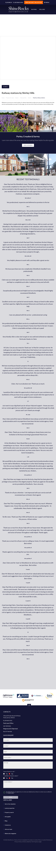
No (11, 773)
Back (5, 86)
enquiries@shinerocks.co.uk (18, 11)
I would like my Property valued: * (10, 775)
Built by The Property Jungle (34, 841)
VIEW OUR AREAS (28, 145)
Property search (9, 812)
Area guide (8, 816)
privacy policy (11, 792)
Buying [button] (34, 9)
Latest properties (9, 808)
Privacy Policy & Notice (20, 841)
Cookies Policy (37, 840)
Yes (5, 773)
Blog (6, 820)
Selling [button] (42, 9)
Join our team (8, 829)
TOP (29, 705)
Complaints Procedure (27, 840)
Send (10, 797)
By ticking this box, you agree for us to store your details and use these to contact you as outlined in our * (29, 792)
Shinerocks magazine (10, 833)
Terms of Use (17, 840)
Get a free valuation (10, 804)
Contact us (8, 825)
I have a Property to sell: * (9, 771)
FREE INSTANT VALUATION (33, 2)
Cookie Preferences (47, 840)
